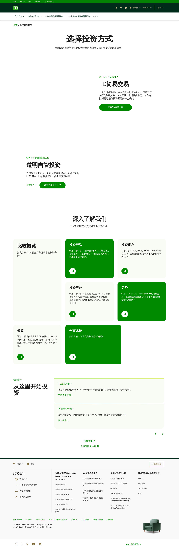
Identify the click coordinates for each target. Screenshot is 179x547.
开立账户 (30, 178)
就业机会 (85, 513)
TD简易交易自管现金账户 (92, 472)
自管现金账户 (60, 478)
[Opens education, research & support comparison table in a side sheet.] (20, 350)
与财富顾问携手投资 (55, 16)
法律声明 (29, 513)
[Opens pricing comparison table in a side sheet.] (124, 307)
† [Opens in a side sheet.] (76, 167)
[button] (116, 7)
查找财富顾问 (23, 484)
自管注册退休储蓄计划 (63, 493)
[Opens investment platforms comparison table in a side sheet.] (72, 307)
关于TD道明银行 (49, 1)
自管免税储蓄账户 (62, 488)
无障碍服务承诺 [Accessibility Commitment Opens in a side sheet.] (88, 440)
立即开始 (19, 16)
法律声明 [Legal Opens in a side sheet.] (88, 435)
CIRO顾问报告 (132, 538)
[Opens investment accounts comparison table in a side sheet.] (124, 264)
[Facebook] (21, 538)
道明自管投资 (65, 402)
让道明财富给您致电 (26, 479)
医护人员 (141, 477)
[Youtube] (33, 538)
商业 (29, 1)
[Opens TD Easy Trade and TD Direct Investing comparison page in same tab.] (72, 350)
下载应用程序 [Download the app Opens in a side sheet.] (64, 389)
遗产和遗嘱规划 (116, 487)
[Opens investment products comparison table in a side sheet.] (72, 264)
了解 (95, 16)
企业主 (140, 472)
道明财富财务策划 (117, 472)
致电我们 (21, 473)
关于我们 (74, 513)
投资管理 (113, 482)
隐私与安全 (17, 513)
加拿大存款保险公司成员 (58, 513)
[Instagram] (27, 538)
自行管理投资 (34, 16)
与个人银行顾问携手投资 (79, 16)
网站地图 (110, 513)
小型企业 (22, 1)
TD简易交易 (64, 377)
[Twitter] (16, 538)
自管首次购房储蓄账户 (63, 483)
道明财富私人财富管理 (118, 477)
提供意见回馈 (23, 490)
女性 (139, 487)
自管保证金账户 (61, 498)
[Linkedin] (40, 538)
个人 (14, 1)
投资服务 (37, 1)
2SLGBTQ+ (142, 482)
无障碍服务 (40, 513)
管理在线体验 (98, 513)
